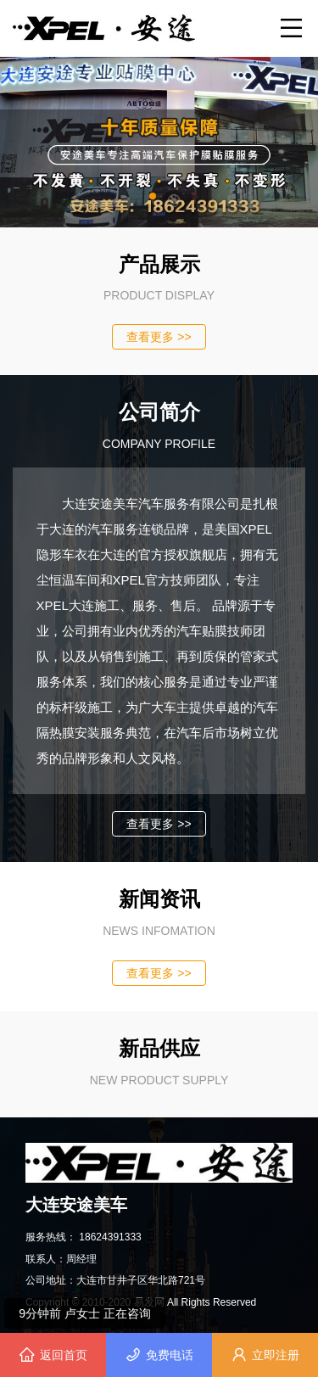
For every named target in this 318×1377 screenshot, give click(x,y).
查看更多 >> (158, 337)
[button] (152, 196)
